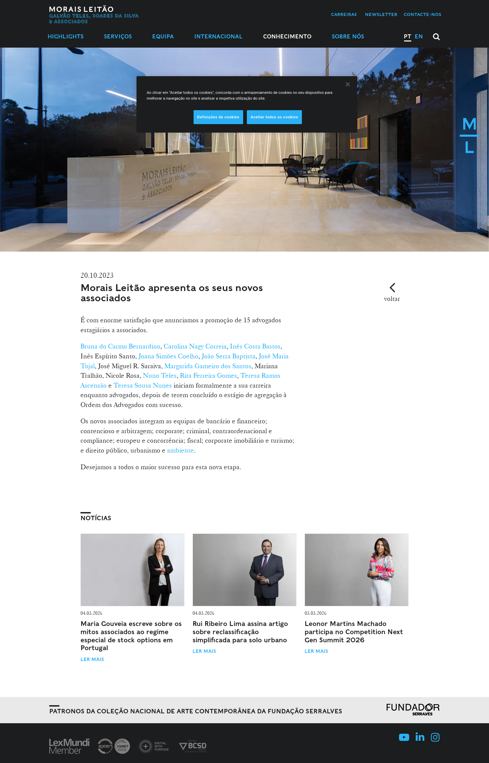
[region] (247, 104)
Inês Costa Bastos (255, 346)
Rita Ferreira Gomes (207, 375)
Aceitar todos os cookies (274, 117)
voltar (392, 298)
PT (407, 36)
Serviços (118, 36)
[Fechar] (347, 84)
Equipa (163, 36)
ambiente (180, 450)
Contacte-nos (422, 14)
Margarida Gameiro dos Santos (207, 366)
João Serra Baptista (228, 356)
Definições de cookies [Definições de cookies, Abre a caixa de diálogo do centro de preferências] (218, 117)
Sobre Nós (348, 36)
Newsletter (381, 14)
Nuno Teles (160, 375)
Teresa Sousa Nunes (142, 385)
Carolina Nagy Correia (195, 346)
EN (419, 36)
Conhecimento (287, 36)
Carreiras (344, 14)
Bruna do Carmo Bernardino (120, 346)
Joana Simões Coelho (168, 356)
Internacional (218, 36)
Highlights (66, 36)
